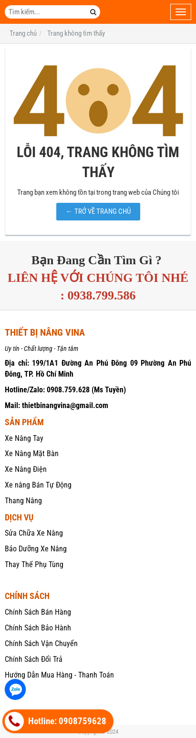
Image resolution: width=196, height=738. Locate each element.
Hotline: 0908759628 (55, 721)
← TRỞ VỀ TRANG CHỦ (98, 211)
